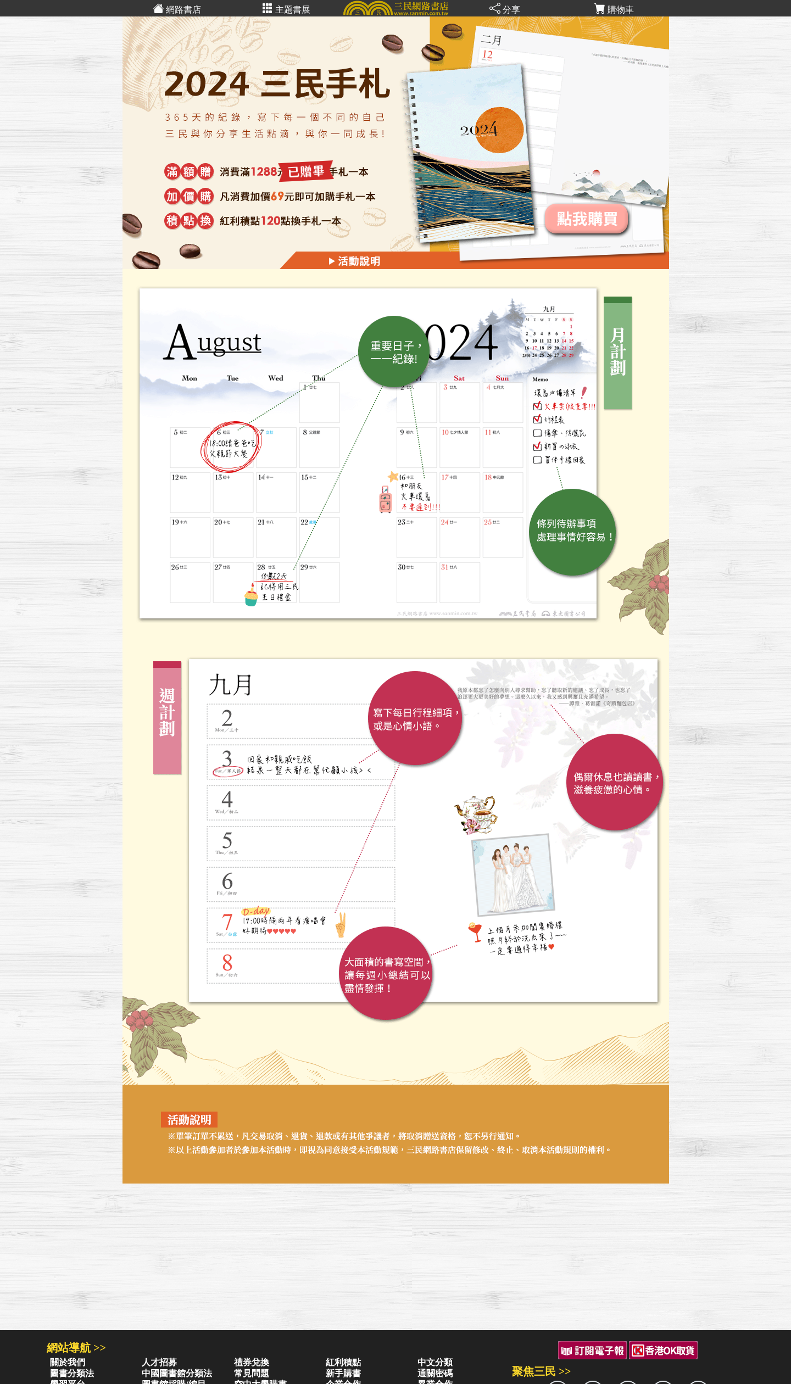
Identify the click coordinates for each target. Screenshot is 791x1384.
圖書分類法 (72, 1373)
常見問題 (251, 1373)
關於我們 (67, 1362)
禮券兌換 (251, 1362)
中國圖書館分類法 (177, 1373)
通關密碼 (435, 1373)
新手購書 (343, 1373)
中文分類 (435, 1362)
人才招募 (159, 1362)
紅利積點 (343, 1362)
